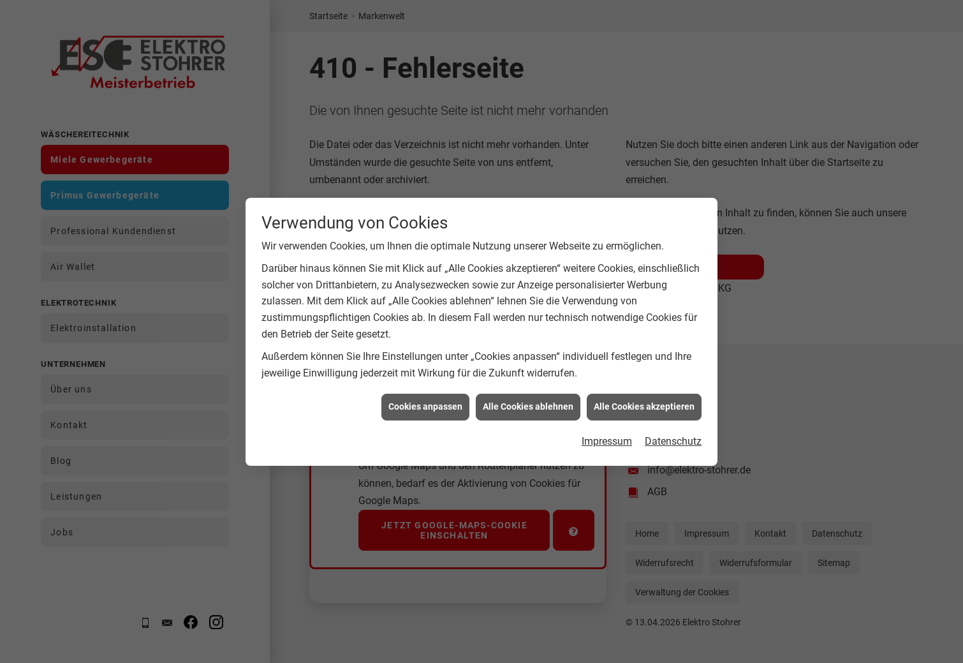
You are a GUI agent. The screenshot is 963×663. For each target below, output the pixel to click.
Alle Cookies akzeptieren (644, 416)
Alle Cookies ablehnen (528, 416)
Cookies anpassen (425, 416)
